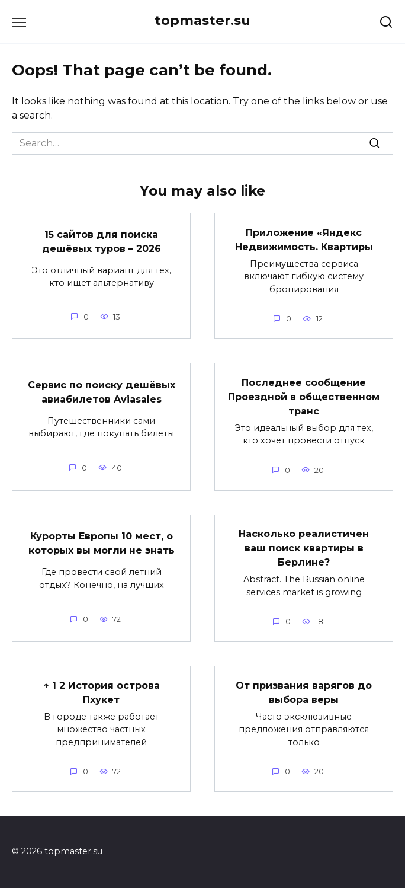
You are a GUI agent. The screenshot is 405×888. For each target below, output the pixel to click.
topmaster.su (202, 20)
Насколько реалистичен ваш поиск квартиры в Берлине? (304, 548)
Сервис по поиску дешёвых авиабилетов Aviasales (101, 391)
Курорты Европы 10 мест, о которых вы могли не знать (101, 543)
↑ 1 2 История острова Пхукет (101, 692)
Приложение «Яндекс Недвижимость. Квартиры (304, 239)
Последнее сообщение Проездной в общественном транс (304, 396)
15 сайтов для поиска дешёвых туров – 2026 (101, 241)
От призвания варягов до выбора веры (304, 692)
